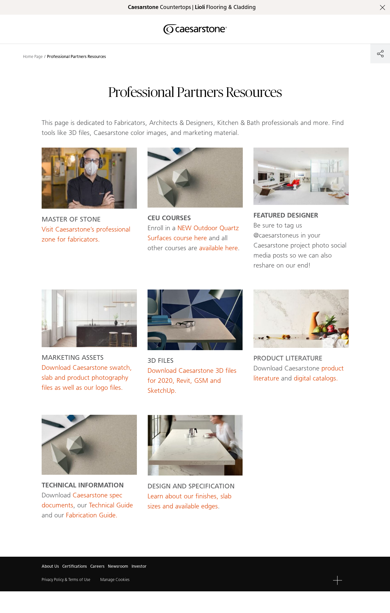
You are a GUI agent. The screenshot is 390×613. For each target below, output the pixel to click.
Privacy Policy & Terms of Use (66, 579)
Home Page (33, 57)
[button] (337, 580)
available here (218, 248)
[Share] (380, 53)
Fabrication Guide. (92, 515)
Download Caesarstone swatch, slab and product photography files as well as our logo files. (87, 377)
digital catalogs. (316, 378)
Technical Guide (111, 505)
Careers (97, 566)
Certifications (74, 566)
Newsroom (118, 566)
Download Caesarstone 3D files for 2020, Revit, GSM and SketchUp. (192, 380)
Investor (139, 566)
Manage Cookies (115, 579)
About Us (50, 566)
